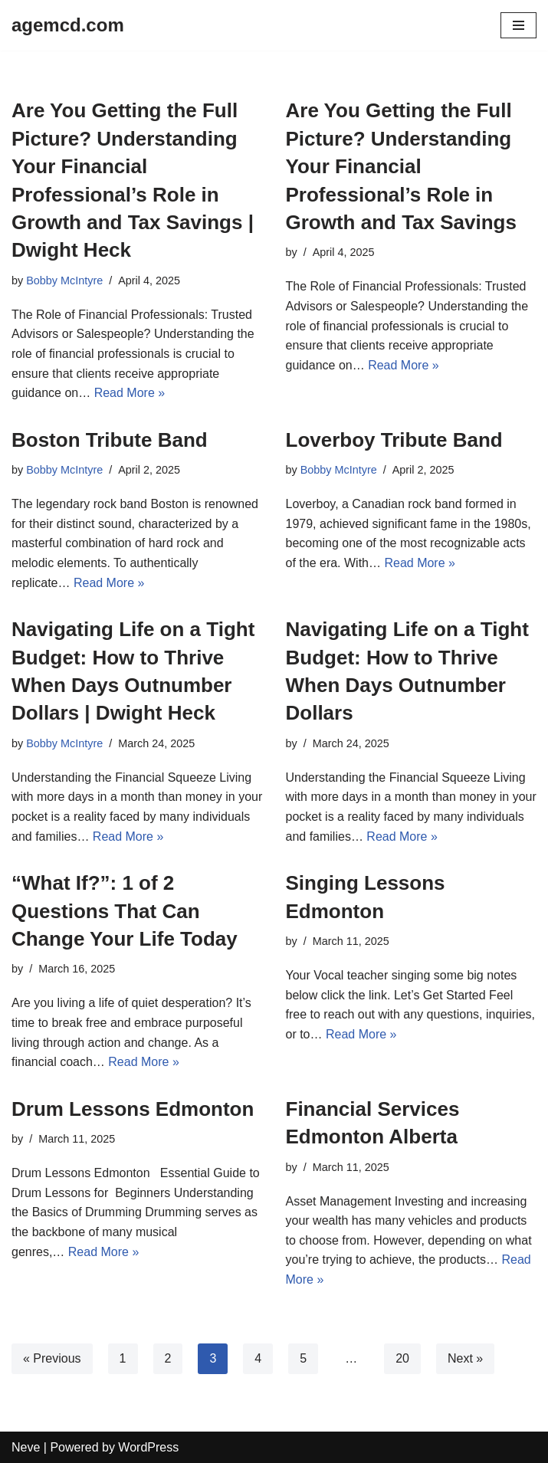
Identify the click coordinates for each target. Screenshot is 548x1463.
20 (402, 1358)
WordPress (148, 1447)
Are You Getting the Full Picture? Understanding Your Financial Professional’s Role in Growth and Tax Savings (401, 166)
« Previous (52, 1358)
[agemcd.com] (67, 25)
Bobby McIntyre (64, 280)
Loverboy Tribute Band (394, 439)
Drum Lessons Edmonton (132, 1108)
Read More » (130, 392)
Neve (25, 1447)
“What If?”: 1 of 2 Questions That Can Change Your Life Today (124, 910)
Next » (465, 1358)
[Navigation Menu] (518, 25)
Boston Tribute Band (109, 439)
